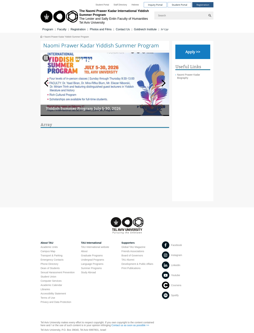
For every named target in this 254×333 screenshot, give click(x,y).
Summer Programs (91, 268)
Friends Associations (133, 251)
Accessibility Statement (53, 293)
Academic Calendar (51, 285)
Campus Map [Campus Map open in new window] (48, 251)
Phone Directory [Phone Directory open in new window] (49, 264)
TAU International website (95, 247)
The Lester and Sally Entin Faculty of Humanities (41, 37)
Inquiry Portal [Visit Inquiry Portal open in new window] (155, 4)
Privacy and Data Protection (56, 302)
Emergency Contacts (52, 259)
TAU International (91, 242)
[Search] (183, 15)
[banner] (127, 16)
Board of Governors (132, 255)
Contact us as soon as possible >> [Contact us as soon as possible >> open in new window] (130, 325)
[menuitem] (102, 4)
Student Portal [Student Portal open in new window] (102, 5)
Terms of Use (48, 297)
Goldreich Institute (145, 29)
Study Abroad (88, 272)
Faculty (61, 29)
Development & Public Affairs (137, 264)
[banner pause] (45, 58)
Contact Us (123, 29)
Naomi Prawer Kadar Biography (188, 76)
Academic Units (49, 247)
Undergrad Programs (92, 259)
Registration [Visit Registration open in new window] (202, 4)
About (84, 251)
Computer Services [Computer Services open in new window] (51, 280)
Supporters (128, 242)
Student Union (48, 276)
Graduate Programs (92, 255)
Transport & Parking (51, 255)
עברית (164, 29)
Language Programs (92, 264)
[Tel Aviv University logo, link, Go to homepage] (96, 16)
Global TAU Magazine (134, 247)
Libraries (45, 289)
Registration (78, 29)
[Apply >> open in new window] (192, 52)
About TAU (47, 242)
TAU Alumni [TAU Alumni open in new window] (128, 259)
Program (47, 29)
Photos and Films (101, 29)
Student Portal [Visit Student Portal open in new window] (179, 4)
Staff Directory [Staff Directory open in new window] (120, 5)
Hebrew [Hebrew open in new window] (135, 5)
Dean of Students (50, 268)
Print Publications (131, 268)
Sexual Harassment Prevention (58, 272)
